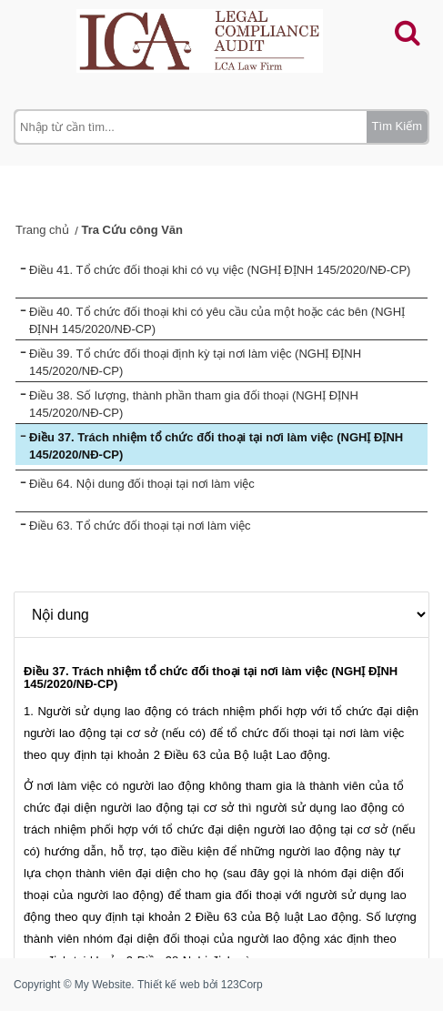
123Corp (242, 984)
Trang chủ (42, 230)
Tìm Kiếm (397, 126)
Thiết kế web (168, 984)
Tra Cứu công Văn (132, 230)
